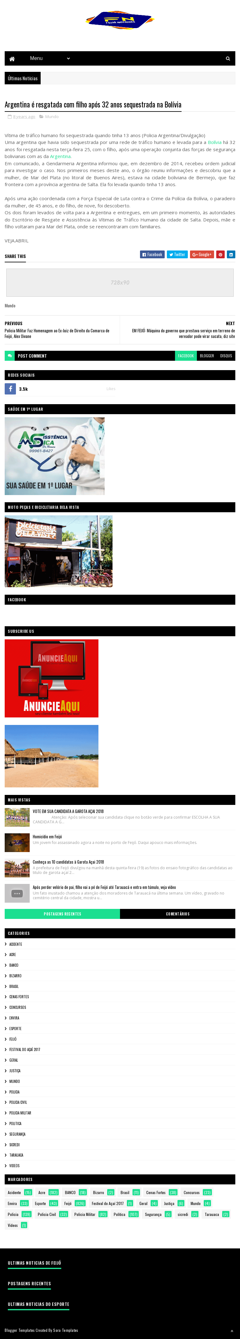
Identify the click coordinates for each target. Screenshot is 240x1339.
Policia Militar (20, 1113)
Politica (15, 1123)
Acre (12, 954)
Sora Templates (65, 1330)
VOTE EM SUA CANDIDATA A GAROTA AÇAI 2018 (68, 811)
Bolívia (215, 142)
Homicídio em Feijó (47, 837)
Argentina (60, 156)
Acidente (15, 944)
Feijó (13, 1039)
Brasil (13, 986)
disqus (226, 356)
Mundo (52, 117)
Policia (14, 1092)
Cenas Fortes (19, 997)
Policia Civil (18, 1102)
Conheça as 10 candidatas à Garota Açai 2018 (68, 862)
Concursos (17, 1007)
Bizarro (15, 976)
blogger (207, 356)
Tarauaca (16, 1155)
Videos (14, 1165)
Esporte (15, 1028)
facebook (186, 356)
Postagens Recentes (62, 914)
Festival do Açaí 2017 (24, 1049)
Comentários (178, 914)
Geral (13, 1060)
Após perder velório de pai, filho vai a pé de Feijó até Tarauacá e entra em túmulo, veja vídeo (104, 887)
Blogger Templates (20, 1330)
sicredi (14, 1145)
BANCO (13, 965)
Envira (14, 1018)
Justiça (14, 1071)
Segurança (17, 1134)
